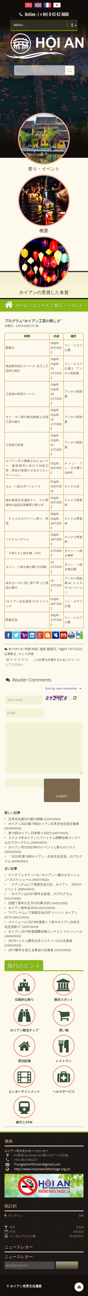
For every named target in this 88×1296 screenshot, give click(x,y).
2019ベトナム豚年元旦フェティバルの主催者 (40, 940)
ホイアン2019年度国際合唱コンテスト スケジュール (45, 931)
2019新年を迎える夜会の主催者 (30, 950)
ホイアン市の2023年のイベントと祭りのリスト (41, 847)
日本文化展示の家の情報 (25, 819)
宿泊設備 (24, 1061)
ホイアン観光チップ (24, 1030)
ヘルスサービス (64, 1091)
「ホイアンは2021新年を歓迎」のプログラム (40, 894)
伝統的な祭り (24, 999)
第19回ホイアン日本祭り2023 (29, 833)
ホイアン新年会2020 (23, 908)
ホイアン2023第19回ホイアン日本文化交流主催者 (43, 823)
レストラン (64, 1061)
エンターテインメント (24, 1091)
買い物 (63, 1030)
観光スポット (63, 999)
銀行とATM (24, 1122)
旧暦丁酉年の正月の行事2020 (29, 903)
